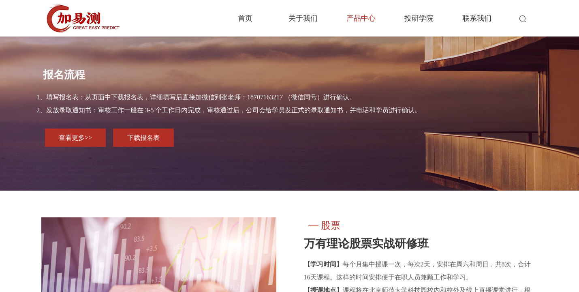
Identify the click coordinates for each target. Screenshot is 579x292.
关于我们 (303, 18)
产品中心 (361, 18)
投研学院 (419, 18)
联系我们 (476, 18)
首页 (245, 18)
